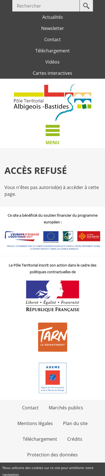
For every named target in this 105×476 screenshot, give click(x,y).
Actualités (52, 17)
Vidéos (52, 62)
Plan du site (75, 423)
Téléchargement (52, 51)
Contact (52, 39)
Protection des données (52, 455)
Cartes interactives (52, 73)
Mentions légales (35, 423)
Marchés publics (66, 408)
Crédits (74, 439)
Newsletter (52, 28)
